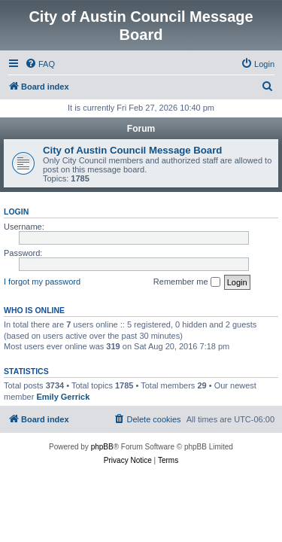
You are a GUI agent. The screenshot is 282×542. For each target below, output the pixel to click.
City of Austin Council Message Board (132, 150)
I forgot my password (42, 281)
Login (16, 211)
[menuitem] (40, 64)
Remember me (186, 282)
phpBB (102, 447)
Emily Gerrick (62, 396)
